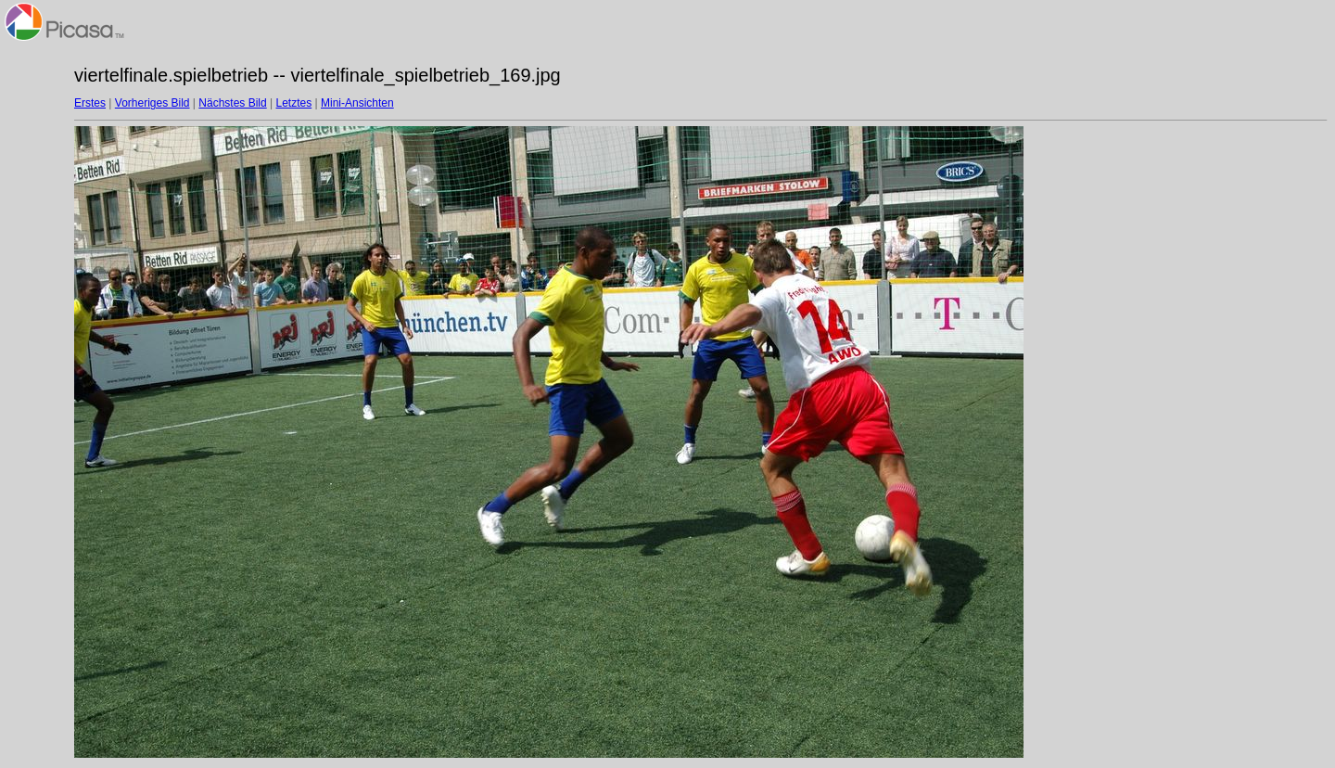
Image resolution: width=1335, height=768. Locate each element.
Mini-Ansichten (357, 102)
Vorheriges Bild (152, 102)
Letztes (294, 102)
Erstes (90, 102)
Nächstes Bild (232, 102)
